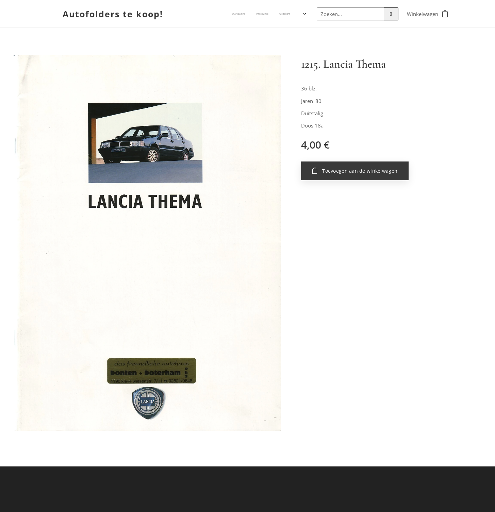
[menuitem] (262, 13)
